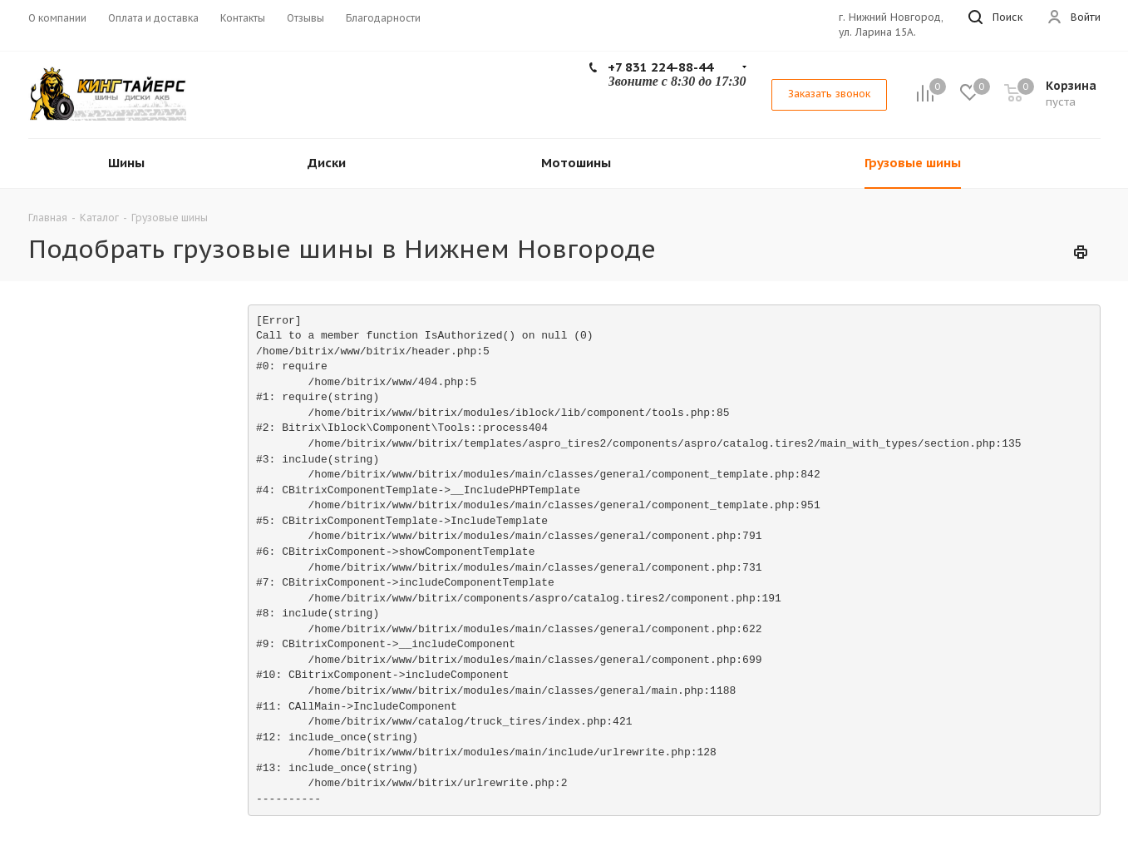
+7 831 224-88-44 (660, 67)
